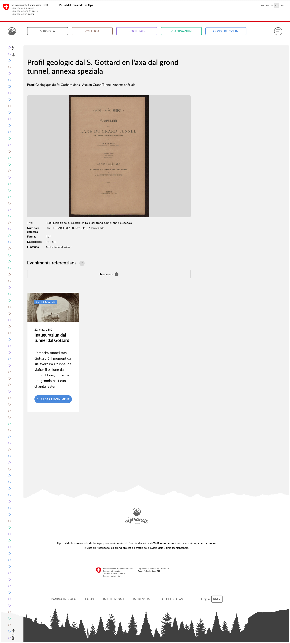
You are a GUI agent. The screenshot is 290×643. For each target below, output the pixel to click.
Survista (47, 31)
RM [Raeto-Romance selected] (276, 5)
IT (272, 5)
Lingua (212, 599)
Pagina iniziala (63, 599)
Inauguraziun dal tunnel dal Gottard (51, 337)
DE (262, 5)
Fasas (89, 599)
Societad (137, 31)
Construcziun (226, 31)
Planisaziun (181, 31)
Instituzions (113, 599)
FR (267, 5)
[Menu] (278, 31)
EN (282, 5)
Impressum (142, 599)
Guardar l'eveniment (53, 399)
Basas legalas (171, 599)
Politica (92, 31)
